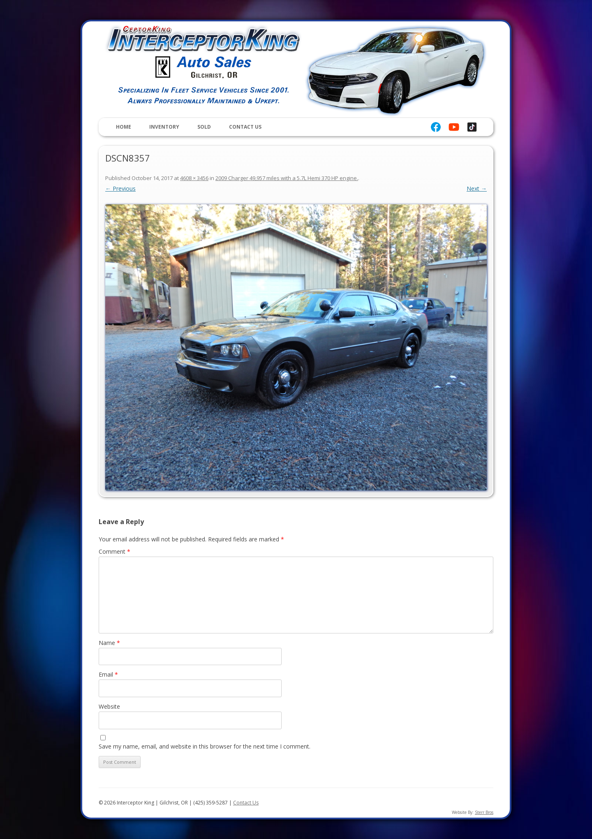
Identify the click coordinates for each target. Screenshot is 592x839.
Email (108, 674)
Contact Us (245, 126)
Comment (114, 551)
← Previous (120, 188)
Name (109, 643)
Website (109, 706)
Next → (477, 188)
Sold (204, 126)
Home (123, 126)
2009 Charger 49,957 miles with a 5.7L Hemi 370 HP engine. (286, 178)
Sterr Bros (484, 812)
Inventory (164, 126)
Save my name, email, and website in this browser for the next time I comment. (204, 746)
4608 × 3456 (194, 178)
